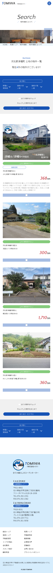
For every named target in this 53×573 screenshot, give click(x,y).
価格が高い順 (37, 86)
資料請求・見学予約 (26, 108)
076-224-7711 (22, 517)
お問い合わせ (29, 549)
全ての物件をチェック (28, 98)
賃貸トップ (7, 535)
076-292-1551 (22, 496)
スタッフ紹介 (7, 549)
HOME (5, 44)
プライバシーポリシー (32, 552)
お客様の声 (28, 542)
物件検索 (23, 44)
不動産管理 (7, 538)
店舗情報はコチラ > (21, 484)
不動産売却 (28, 535)
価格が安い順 (22, 86)
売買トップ (14, 44)
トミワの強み (7, 542)
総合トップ (7, 532)
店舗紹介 (27, 545)
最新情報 (27, 538)
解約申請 (6, 552)
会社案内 (6, 545)
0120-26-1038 (31, 493)
